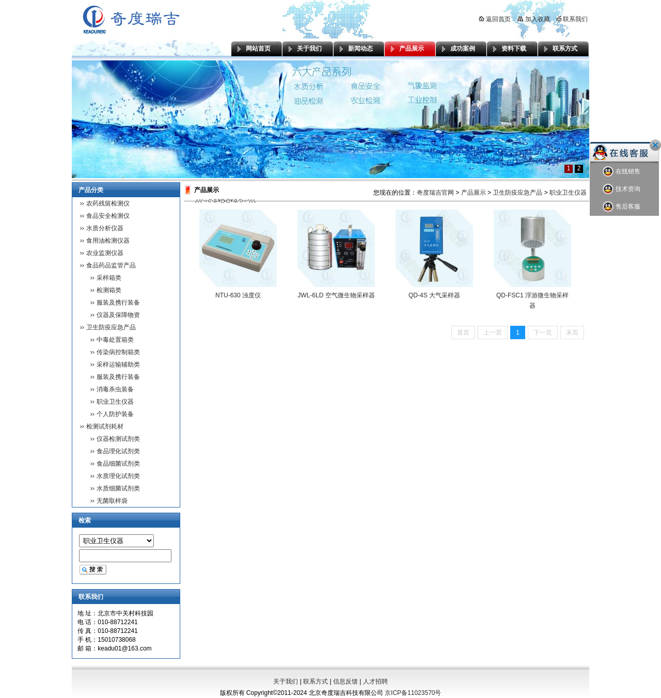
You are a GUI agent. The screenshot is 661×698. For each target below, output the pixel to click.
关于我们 (309, 48)
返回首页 (495, 19)
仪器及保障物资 (118, 315)
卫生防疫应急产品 (111, 327)
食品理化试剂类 (118, 451)
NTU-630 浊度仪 (238, 295)
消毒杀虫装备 (115, 389)
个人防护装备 (115, 414)
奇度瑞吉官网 (435, 192)
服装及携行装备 (118, 302)
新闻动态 (360, 48)
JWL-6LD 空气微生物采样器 (335, 295)
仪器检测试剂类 (118, 438)
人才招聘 (375, 681)
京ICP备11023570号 (413, 692)
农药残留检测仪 (108, 203)
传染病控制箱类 (118, 352)
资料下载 (513, 48)
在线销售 (621, 171)
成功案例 (462, 48)
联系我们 (572, 19)
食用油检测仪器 (108, 240)
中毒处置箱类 (115, 339)
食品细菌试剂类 (118, 463)
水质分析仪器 (104, 228)
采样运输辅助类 (118, 364)
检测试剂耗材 (104, 426)
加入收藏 (533, 19)
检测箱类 (109, 290)
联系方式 (565, 48)
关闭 (655, 145)
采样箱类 (109, 277)
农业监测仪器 (104, 253)
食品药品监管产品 (111, 265)
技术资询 (621, 189)
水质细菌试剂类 (118, 488)
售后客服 (621, 206)
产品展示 (411, 48)
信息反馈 (345, 681)
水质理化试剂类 (118, 476)
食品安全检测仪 (108, 215)
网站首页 (258, 48)
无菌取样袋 (112, 500)
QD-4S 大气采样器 (434, 295)
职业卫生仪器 (115, 401)
